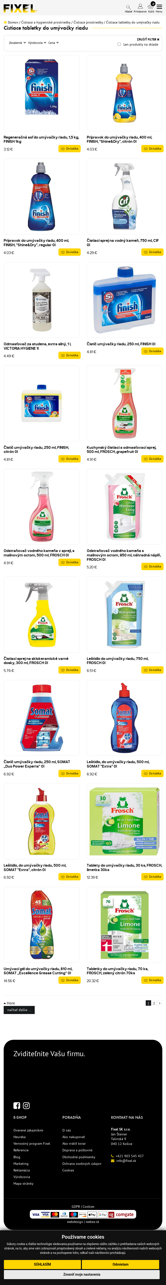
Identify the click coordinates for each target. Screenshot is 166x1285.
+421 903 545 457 (130, 1156)
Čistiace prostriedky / (89, 22)
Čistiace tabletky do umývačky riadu (133, 22)
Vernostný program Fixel (31, 1143)
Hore (9, 1003)
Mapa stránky (23, 1183)
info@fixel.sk (126, 1160)
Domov (11, 22)
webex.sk (92, 1222)
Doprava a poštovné (77, 1150)
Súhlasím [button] (42, 1264)
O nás (66, 1130)
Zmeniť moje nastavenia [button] (81, 1274)
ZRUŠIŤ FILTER (148, 39)
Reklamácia (21, 1170)
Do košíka (72, 148)
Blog (16, 1157)
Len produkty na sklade (138, 44)
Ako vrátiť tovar (74, 1143)
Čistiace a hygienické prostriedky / (47, 22)
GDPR (76, 1206)
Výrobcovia (35, 43)
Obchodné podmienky (78, 1157)
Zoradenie (16, 43)
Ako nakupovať (73, 1137)
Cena (52, 43)
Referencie (21, 1150)
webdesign (75, 1222)
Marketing (21, 1163)
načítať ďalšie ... (19, 1010)
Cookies (68, 1170)
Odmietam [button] (120, 1264)
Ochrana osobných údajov (81, 1163)
